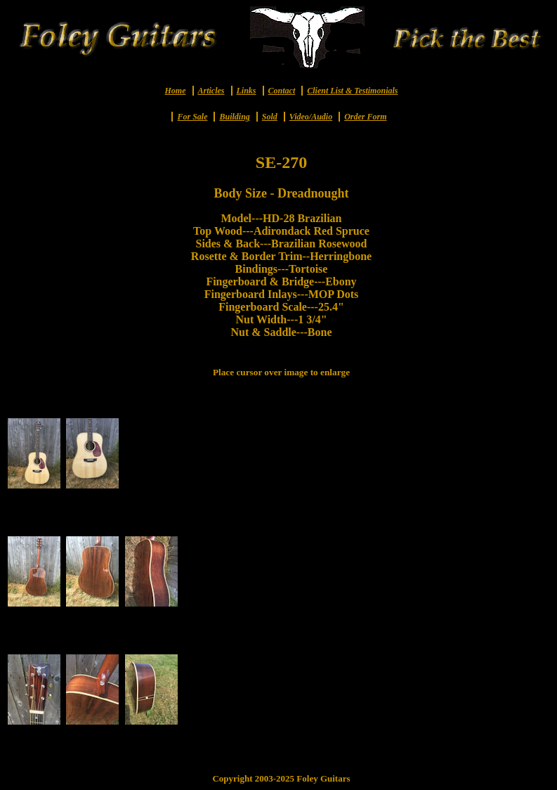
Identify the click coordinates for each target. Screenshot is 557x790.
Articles (211, 91)
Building (234, 117)
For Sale (192, 117)
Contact (282, 91)
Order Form (365, 117)
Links (246, 91)
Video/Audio (310, 117)
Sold (269, 117)
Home (175, 91)
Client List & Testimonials (352, 91)
